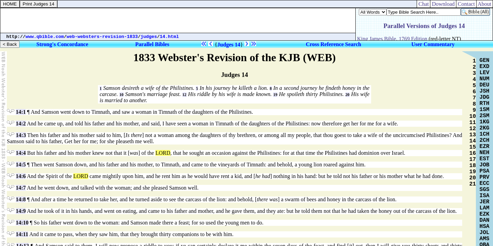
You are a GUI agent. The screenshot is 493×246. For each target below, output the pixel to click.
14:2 (21, 123)
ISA (485, 196)
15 (472, 147)
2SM (485, 116)
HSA (485, 226)
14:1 (21, 112)
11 (472, 123)
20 (347, 94)
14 (472, 141)
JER (485, 202)
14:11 (22, 234)
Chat (423, 4)
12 (184, 94)
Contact (466, 4)
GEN (485, 60)
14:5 (21, 164)
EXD (485, 67)
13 (472, 135)
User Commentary (432, 44)
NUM (485, 79)
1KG (485, 122)
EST (485, 159)
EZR (485, 147)
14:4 (21, 153)
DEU (485, 85)
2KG (485, 128)
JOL (485, 233)
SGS (485, 190)
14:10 (22, 223)
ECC (485, 183)
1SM (485, 110)
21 (472, 184)
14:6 (21, 176)
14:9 (21, 211)
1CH (485, 134)
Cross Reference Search (333, 44)
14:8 (21, 199)
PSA (485, 171)
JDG (485, 97)
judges (149, 36)
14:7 (21, 188)
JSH (485, 91)
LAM (485, 208)
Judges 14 (228, 44)
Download (443, 4)
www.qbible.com (45, 36)
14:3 (21, 135)
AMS (485, 239)
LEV (485, 73)
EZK (485, 214)
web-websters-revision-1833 (102, 36)
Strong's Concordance (62, 44)
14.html (169, 36)
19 (275, 94)
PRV (485, 177)
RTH (485, 103)
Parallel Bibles (152, 44)
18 (472, 166)
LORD (162, 153)
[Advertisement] (178, 20)
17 (472, 159)
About (485, 4)
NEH (485, 153)
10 (121, 94)
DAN (485, 220)
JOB (485, 165)
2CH (485, 140)
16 (472, 153)
